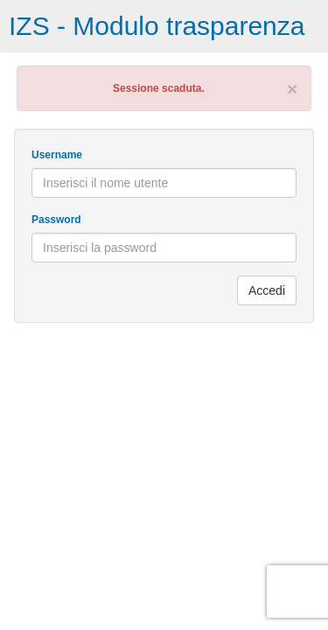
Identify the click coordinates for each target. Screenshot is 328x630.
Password (56, 220)
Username (56, 155)
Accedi (266, 291)
